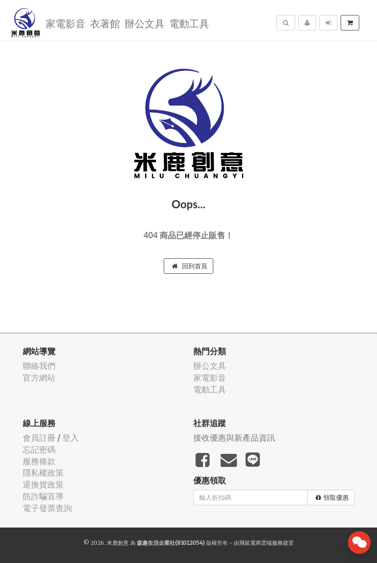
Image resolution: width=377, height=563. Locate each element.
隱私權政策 (43, 472)
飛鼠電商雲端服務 (261, 542)
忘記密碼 (39, 449)
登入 (70, 437)
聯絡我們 (39, 366)
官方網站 (39, 377)
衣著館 (105, 23)
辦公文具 (145, 23)
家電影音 (65, 23)
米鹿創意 (118, 542)
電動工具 (189, 23)
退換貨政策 (43, 484)
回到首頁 (189, 266)
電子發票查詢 (47, 508)
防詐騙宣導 (43, 496)
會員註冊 (39, 437)
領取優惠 (332, 497)
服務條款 (39, 461)
